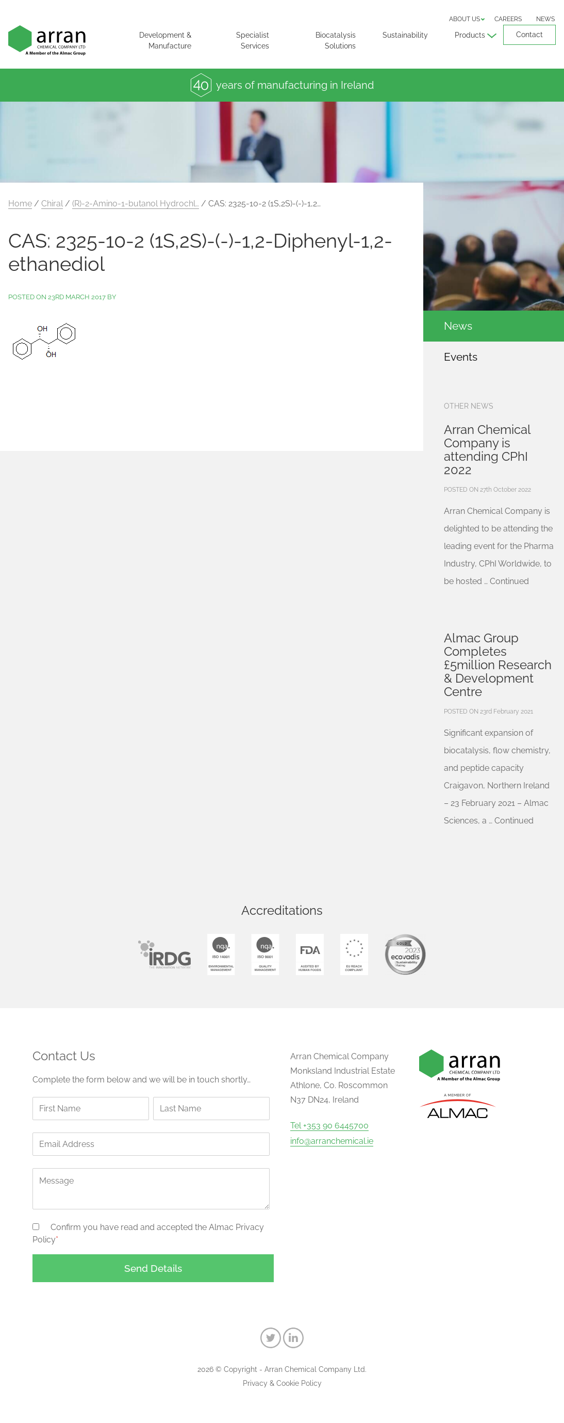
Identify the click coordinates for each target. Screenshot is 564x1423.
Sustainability (405, 35)
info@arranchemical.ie (331, 1141)
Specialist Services (252, 40)
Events (460, 356)
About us (464, 19)
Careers (508, 19)
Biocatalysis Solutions (336, 40)
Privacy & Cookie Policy (282, 1383)
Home (20, 203)
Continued (509, 581)
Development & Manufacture (165, 40)
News (545, 19)
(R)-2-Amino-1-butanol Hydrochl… (135, 203)
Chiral (52, 203)
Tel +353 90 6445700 (329, 1125)
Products (470, 35)
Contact (529, 34)
